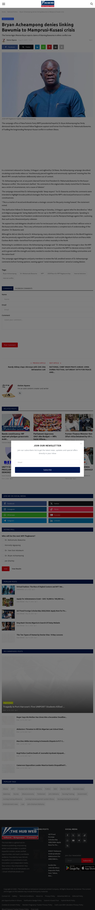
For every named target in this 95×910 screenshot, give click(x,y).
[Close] (81, 443)
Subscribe (47, 470)
